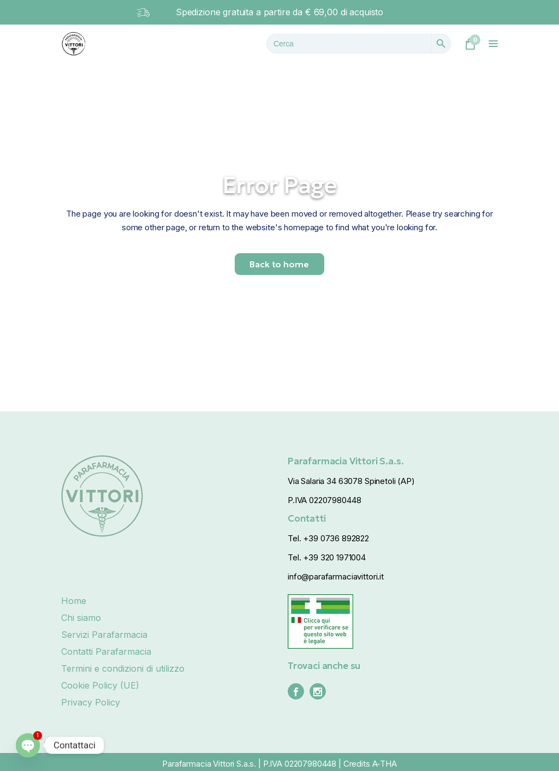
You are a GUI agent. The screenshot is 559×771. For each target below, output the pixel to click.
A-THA (384, 763)
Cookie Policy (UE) (100, 685)
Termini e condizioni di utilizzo (123, 668)
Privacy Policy (90, 702)
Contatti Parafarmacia (106, 651)
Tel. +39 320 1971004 (327, 557)
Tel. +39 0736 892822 (328, 538)
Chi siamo (81, 617)
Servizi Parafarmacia (104, 634)
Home (73, 600)
